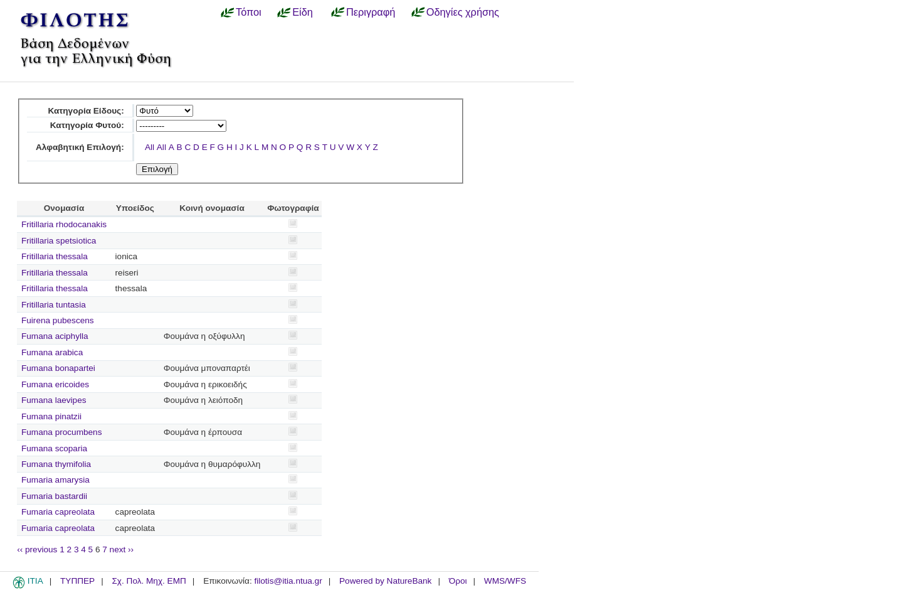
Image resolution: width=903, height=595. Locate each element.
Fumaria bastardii (54, 496)
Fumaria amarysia (55, 480)
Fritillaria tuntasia (53, 304)
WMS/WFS (505, 581)
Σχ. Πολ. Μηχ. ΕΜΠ (149, 581)
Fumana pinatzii (51, 416)
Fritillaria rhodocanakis (64, 224)
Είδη (302, 12)
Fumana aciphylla (54, 336)
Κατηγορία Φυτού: (87, 125)
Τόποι (248, 12)
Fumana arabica (52, 352)
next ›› (122, 549)
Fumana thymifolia (56, 464)
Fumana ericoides (55, 384)
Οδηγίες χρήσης (462, 12)
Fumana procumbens (61, 432)
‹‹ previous (37, 549)
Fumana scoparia (54, 448)
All (149, 147)
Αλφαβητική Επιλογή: (80, 147)
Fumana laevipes (54, 400)
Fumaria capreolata (58, 512)
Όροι (458, 581)
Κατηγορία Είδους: (86, 110)
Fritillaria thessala (54, 256)
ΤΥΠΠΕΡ (77, 581)
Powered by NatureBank (385, 581)
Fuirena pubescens (57, 320)
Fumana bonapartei (58, 368)
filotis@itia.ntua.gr (288, 581)
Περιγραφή (370, 12)
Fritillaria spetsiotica (58, 240)
